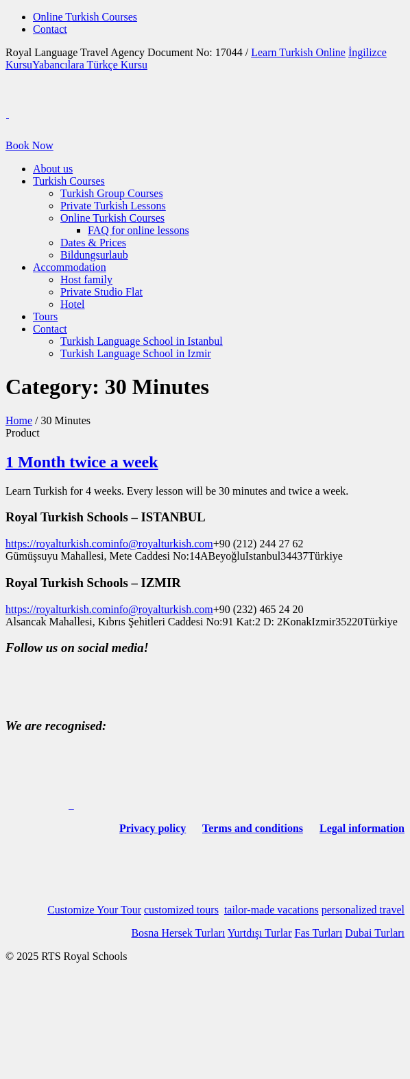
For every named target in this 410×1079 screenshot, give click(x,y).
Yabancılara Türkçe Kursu (89, 64)
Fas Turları (319, 933)
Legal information (362, 828)
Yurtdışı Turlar (260, 933)
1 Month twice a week (81, 462)
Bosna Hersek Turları (178, 933)
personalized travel (363, 909)
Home (18, 420)
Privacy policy (152, 828)
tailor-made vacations (271, 909)
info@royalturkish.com (161, 543)
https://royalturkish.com (57, 543)
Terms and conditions (252, 828)
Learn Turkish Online (298, 52)
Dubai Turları (375, 933)
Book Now (29, 145)
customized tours (181, 909)
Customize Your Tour (94, 909)
